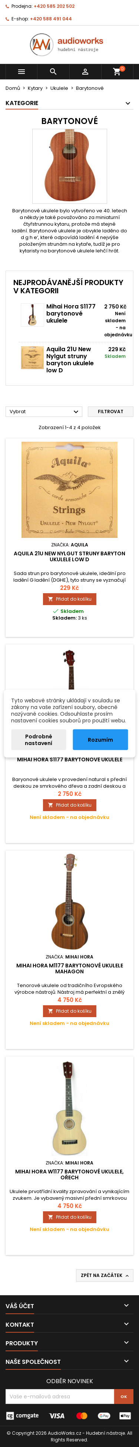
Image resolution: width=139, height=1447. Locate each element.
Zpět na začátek (105, 1275)
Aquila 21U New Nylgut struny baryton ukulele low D (70, 360)
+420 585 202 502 (54, 6)
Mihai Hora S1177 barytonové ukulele (71, 313)
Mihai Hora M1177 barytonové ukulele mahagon (69, 968)
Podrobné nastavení (38, 740)
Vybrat (45, 412)
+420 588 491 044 (51, 19)
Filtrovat (110, 411)
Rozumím (100, 740)
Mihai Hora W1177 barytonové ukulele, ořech (69, 1174)
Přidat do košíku (70, 599)
